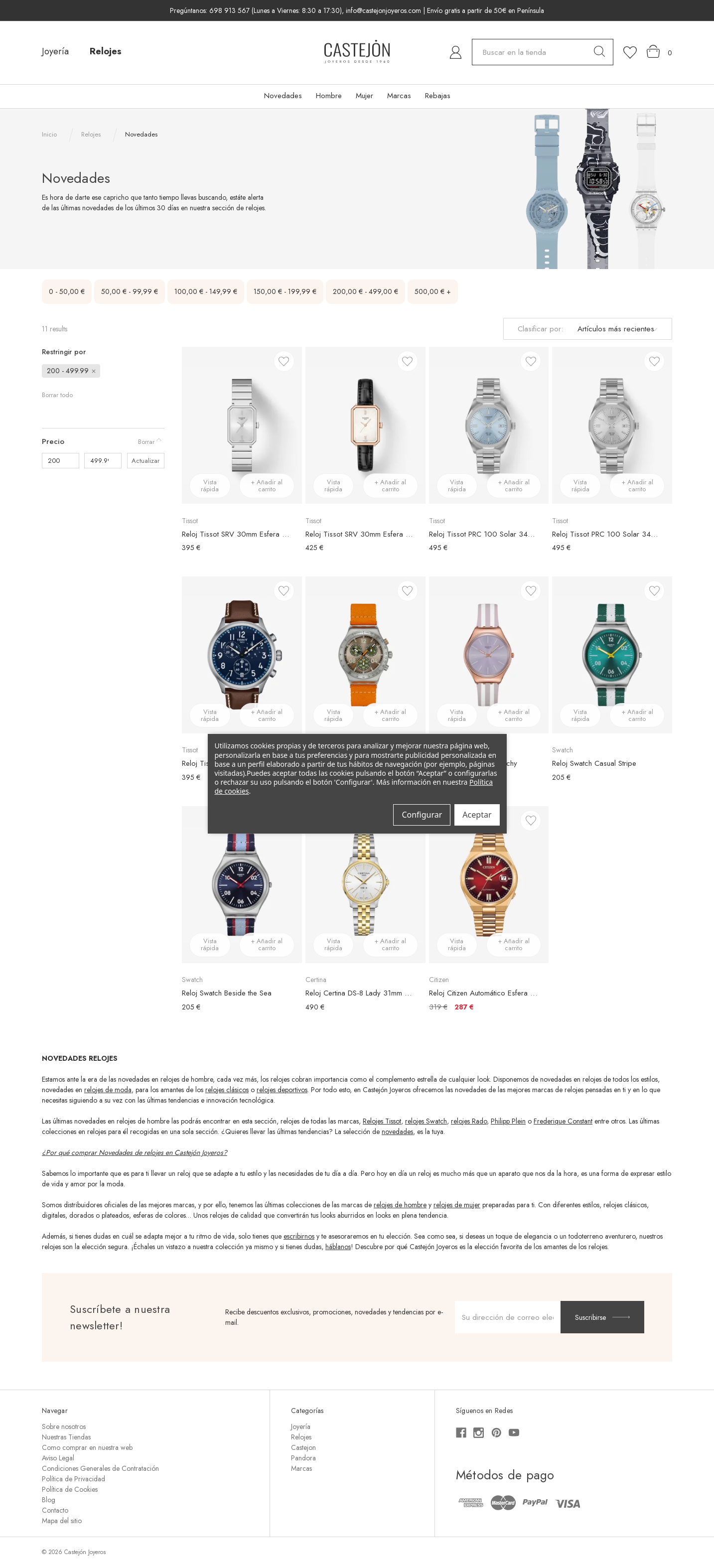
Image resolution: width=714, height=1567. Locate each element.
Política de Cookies (70, 1489)
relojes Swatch (426, 1121)
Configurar (422, 814)
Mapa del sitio (62, 1521)
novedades (397, 1132)
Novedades (283, 95)
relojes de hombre (400, 1205)
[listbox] (616, 328)
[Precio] (103, 441)
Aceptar (476, 814)
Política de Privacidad (73, 1479)
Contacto (55, 1510)
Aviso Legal (58, 1458)
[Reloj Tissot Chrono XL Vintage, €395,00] (242, 654)
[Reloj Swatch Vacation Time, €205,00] (365, 654)
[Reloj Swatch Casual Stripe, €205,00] (612, 654)
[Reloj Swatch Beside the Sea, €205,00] (242, 884)
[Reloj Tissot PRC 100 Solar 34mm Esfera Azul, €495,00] (489, 425)
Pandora (303, 1458)
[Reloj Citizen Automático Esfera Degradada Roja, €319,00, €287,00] (489, 884)
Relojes (106, 51)
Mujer (364, 95)
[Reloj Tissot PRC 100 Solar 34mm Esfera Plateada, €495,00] (612, 425)
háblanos (338, 1247)
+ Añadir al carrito (267, 485)
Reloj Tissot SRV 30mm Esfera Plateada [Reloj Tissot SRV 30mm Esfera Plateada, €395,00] (237, 534)
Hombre (329, 95)
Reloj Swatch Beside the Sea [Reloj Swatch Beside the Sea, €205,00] (227, 993)
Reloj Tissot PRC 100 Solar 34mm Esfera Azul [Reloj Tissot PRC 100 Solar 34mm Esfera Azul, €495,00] (484, 534)
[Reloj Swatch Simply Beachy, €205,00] (489, 654)
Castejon (303, 1447)
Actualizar (145, 460)
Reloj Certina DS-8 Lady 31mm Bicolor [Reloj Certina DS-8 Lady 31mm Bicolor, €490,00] (360, 993)
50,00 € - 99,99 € (129, 291)
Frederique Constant (563, 1121)
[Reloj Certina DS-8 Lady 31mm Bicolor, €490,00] (365, 884)
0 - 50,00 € (67, 291)
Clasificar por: (540, 328)
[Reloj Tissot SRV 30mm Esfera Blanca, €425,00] (365, 425)
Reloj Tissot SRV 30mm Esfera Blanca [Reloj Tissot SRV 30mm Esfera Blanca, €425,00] (360, 534)
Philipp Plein (508, 1121)
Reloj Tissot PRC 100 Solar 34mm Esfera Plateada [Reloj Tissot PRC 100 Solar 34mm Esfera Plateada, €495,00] (607, 534)
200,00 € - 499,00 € (365, 291)
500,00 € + (433, 291)
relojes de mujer (456, 1205)
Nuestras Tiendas (66, 1437)
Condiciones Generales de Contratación (100, 1468)
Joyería (55, 51)
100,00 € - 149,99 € (205, 291)
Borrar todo (57, 395)
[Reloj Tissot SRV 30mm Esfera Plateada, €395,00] (242, 425)
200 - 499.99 (72, 371)
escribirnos (299, 1236)
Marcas (399, 95)
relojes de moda (108, 1090)
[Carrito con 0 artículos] (659, 51)
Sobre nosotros (64, 1426)
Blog (48, 1500)
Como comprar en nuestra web (87, 1447)
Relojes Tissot (382, 1121)
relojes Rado (469, 1121)
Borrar (146, 441)
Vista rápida (210, 485)
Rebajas (437, 95)
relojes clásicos (227, 1090)
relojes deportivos (282, 1090)
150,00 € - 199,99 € (285, 291)
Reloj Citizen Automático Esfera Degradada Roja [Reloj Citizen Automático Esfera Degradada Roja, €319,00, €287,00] (484, 993)
